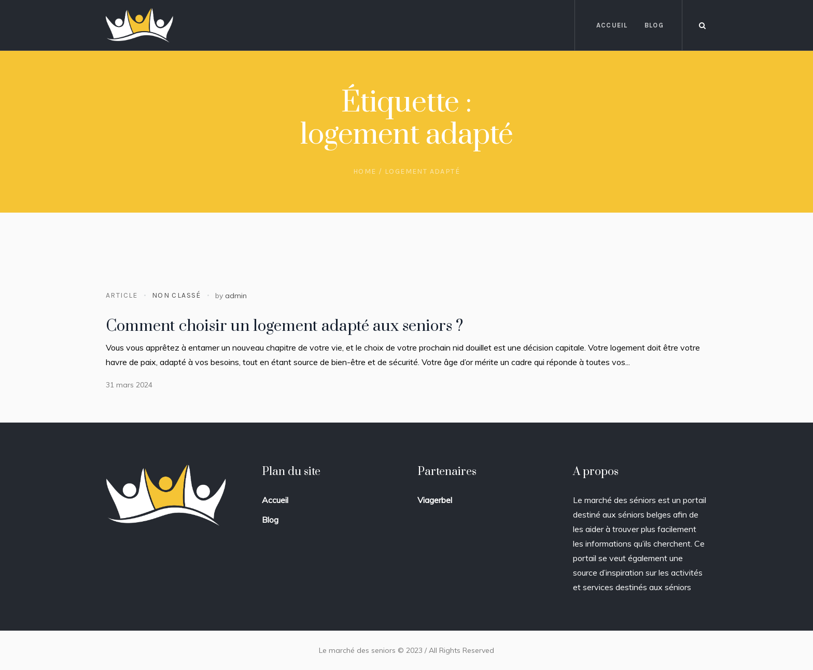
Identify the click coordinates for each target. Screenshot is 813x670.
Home (364, 171)
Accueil (275, 500)
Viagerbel (434, 500)
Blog (270, 519)
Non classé (176, 295)
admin (236, 295)
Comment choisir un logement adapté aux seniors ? (284, 326)
